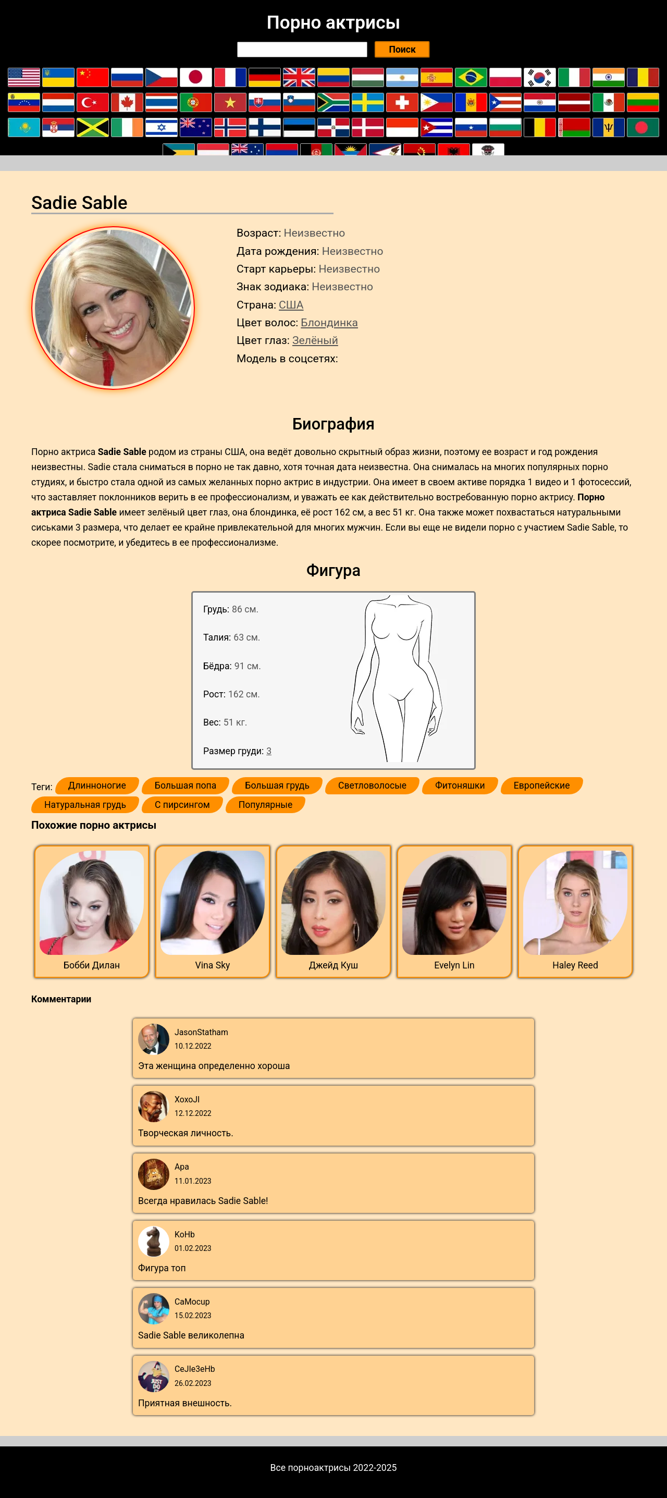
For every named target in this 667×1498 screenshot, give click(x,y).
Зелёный (315, 340)
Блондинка (329, 322)
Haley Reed (575, 965)
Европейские (542, 785)
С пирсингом (182, 805)
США (291, 304)
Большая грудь (277, 785)
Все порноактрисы (310, 1468)
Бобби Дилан (92, 965)
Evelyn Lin (454, 965)
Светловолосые (372, 785)
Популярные (266, 805)
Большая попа (185, 785)
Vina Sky (212, 965)
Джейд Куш (334, 965)
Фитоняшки (460, 785)
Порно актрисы (333, 22)
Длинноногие (97, 785)
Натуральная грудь (85, 805)
